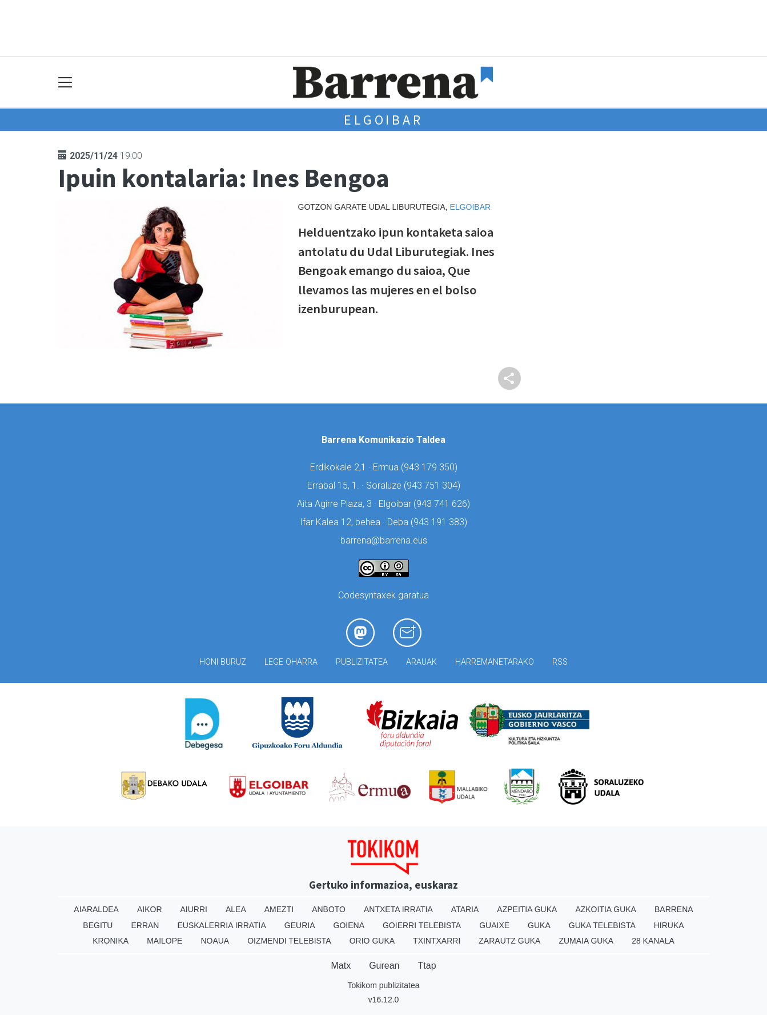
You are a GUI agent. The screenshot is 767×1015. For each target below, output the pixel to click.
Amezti (279, 909)
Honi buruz (222, 662)
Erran (145, 925)
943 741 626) (443, 503)
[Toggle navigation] (65, 83)
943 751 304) (433, 485)
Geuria (299, 925)
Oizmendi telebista (289, 940)
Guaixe (494, 925)
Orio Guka (372, 940)
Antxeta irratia (398, 909)
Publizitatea (362, 662)
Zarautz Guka (509, 940)
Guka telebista (602, 925)
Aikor (149, 909)
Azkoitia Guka (605, 909)
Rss (560, 662)
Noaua (214, 940)
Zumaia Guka (586, 940)
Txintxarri (436, 940)
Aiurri (193, 909)
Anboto (329, 909)
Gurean (384, 965)
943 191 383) (440, 522)
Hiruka (669, 925)
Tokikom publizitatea (383, 985)
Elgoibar (383, 120)
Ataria (465, 909)
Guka (539, 925)
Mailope (164, 940)
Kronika (110, 940)
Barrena (673, 909)
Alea (236, 909)
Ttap (427, 965)
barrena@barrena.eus (383, 540)
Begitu (98, 925)
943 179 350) (430, 467)
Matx (341, 965)
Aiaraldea (96, 909)
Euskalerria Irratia (221, 925)
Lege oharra (291, 662)
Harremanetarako (494, 662)
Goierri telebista (422, 925)
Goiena (349, 925)
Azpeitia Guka (527, 909)
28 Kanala (653, 940)
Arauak (421, 662)
